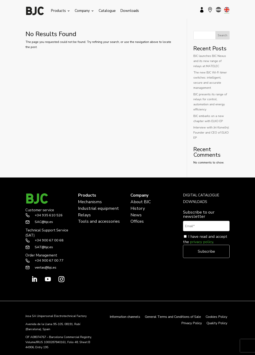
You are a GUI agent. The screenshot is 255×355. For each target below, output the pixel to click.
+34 (49, 215)
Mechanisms (90, 202)
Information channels (125, 317)
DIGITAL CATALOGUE (201, 195)
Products (58, 10)
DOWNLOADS (195, 201)
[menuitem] (218, 9)
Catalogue (107, 10)
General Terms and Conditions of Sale (173, 317)
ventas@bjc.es (45, 267)
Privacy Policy (191, 323)
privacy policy (201, 241)
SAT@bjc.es (44, 247)
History (137, 208)
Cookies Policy (216, 317)
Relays (84, 215)
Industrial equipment (98, 208)
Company (82, 10)
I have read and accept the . (205, 239)
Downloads (129, 10)
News (136, 215)
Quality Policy (216, 323)
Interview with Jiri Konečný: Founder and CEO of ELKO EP (211, 132)
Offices (137, 221)
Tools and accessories (99, 221)
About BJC (140, 202)
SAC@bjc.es (44, 222)
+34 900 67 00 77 (49, 260)
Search (222, 35)
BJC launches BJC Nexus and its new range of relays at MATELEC (209, 61)
